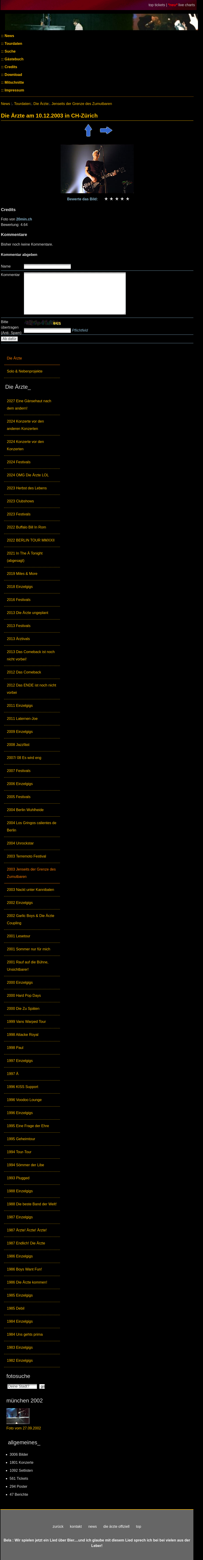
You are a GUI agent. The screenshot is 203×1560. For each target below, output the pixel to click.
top (138, 1526)
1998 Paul (15, 1048)
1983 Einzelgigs (20, 1347)
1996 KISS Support (22, 1087)
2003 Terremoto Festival (26, 856)
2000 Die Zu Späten (23, 1009)
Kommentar (10, 275)
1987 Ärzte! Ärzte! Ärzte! (27, 1230)
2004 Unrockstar (20, 843)
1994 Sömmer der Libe (25, 1165)
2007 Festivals (18, 771)
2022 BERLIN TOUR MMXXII (30, 540)
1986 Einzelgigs (20, 1256)
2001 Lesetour (18, 936)
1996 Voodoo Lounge (24, 1100)
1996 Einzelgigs (20, 1113)
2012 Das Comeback (24, 672)
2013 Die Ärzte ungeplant (27, 613)
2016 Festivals (18, 600)
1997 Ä (13, 1074)
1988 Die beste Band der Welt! (32, 1204)
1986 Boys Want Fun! (24, 1269)
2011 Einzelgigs (20, 706)
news (92, 1526)
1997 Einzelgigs (20, 1061)
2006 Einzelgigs (20, 784)
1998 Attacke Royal (22, 1035)
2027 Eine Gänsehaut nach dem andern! (29, 404)
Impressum (14, 90)
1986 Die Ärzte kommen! (27, 1282)
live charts (187, 5)
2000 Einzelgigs (20, 982)
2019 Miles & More (22, 574)
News (9, 36)
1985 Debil (15, 1308)
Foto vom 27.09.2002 (23, 1428)
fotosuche (18, 1376)
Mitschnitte (14, 82)
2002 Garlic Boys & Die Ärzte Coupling (30, 919)
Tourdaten (13, 44)
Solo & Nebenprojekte (25, 371)
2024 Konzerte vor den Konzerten (25, 445)
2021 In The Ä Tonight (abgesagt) (25, 557)
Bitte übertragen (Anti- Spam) (11, 327)
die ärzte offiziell (116, 1526)
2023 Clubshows (20, 501)
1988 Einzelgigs (20, 1191)
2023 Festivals (18, 514)
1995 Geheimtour (21, 1139)
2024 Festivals (18, 462)
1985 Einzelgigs (20, 1295)
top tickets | (158, 5)
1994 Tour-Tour (19, 1152)
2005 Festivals (18, 797)
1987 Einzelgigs (20, 1217)
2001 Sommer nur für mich (28, 949)
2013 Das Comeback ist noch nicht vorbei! (31, 655)
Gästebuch (14, 59)
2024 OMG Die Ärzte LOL (28, 475)
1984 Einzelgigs (20, 1321)
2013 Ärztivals (18, 639)
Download (13, 75)
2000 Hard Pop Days (24, 995)
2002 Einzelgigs (20, 903)
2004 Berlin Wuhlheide (25, 810)
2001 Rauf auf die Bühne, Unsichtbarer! (27, 965)
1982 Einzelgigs (20, 1360)
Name (6, 266)
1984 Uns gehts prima (25, 1334)
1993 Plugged (18, 1178)
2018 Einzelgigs (20, 587)
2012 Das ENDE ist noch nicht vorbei (31, 688)
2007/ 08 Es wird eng (24, 758)
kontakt (76, 1526)
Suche (10, 51)
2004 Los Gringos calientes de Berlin (31, 826)
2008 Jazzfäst (18, 745)
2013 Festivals (18, 626)
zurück (58, 1526)
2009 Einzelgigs (20, 732)
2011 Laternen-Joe (22, 719)
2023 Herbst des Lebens (27, 488)
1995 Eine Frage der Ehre (28, 1126)
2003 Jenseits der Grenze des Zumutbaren (31, 873)
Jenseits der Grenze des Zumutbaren (81, 104)
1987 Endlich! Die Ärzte (26, 1243)
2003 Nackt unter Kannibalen (30, 890)
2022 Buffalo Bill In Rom (26, 527)
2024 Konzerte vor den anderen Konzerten (25, 425)
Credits (10, 67)
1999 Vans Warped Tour (26, 1022)
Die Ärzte (14, 358)
